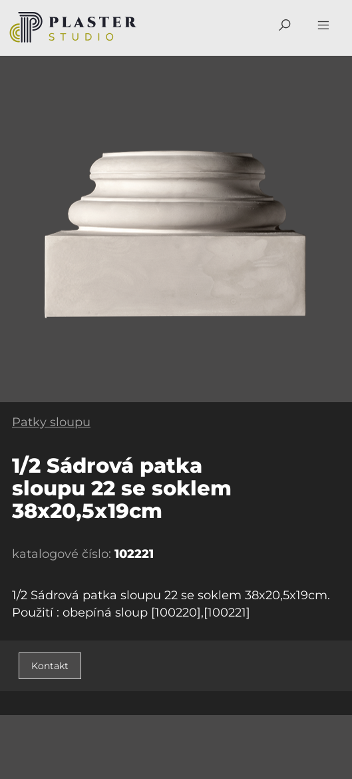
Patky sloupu (51, 422)
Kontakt (50, 666)
